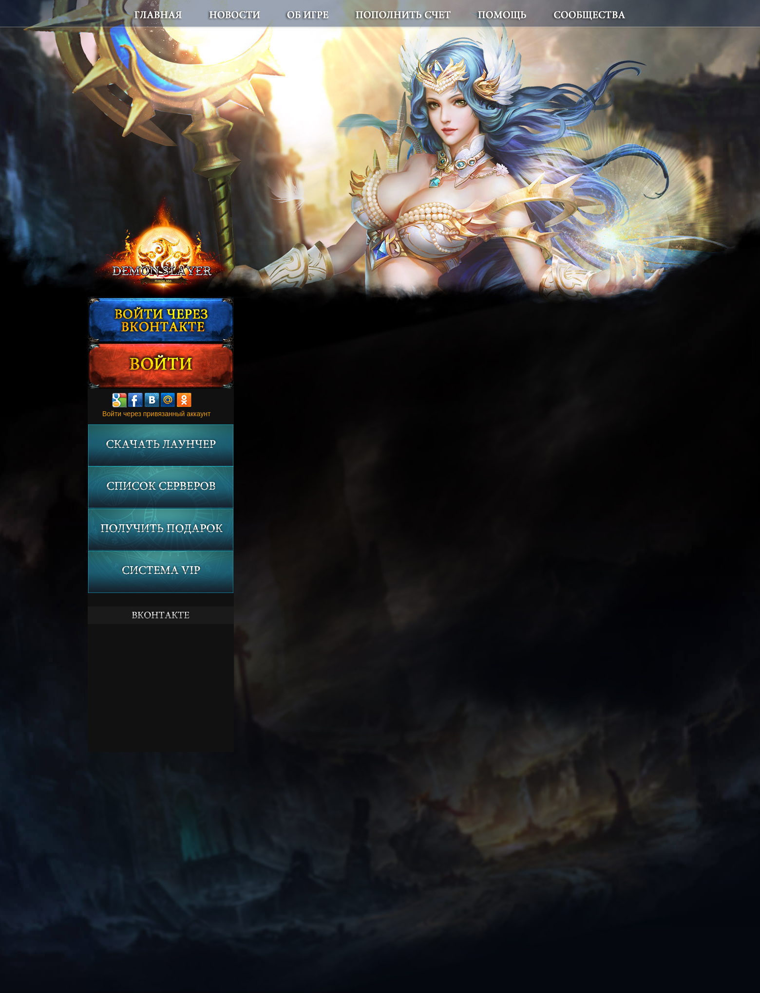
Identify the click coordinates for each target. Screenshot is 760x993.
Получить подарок (160, 530)
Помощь (506, 14)
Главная (175, 14)
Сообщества (577, 14)
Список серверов (160, 487)
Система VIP (160, 572)
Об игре (334, 14)
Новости (264, 14)
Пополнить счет (419, 14)
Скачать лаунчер (160, 445)
